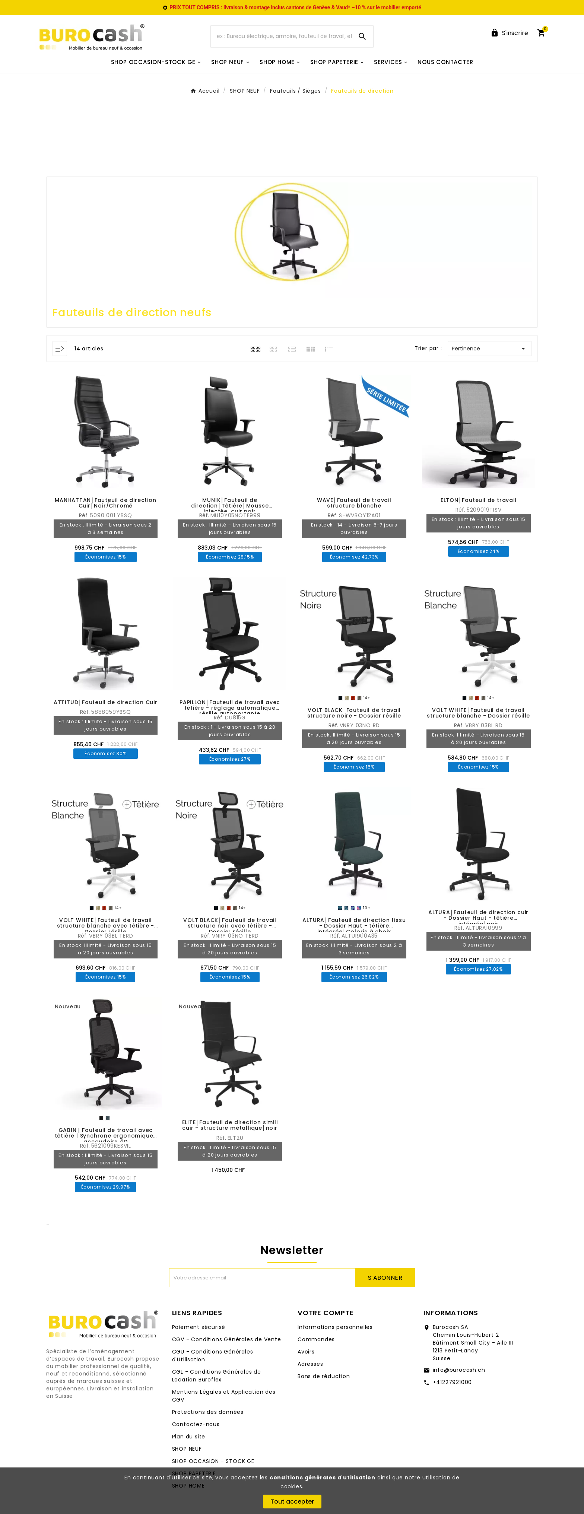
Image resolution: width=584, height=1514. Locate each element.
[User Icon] (509, 33)
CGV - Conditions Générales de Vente (226, 1339)
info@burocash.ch (459, 1370)
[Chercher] (281, 36)
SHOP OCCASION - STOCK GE (213, 1461)
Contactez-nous (196, 1424)
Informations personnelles (335, 1327)
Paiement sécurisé (199, 1327)
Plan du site (189, 1436)
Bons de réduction (324, 1376)
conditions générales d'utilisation (322, 1477)
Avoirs (306, 1351)
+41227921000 (452, 1382)
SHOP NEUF (187, 1449)
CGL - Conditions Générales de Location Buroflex (216, 1375)
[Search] (362, 36)
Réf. (84, 515)
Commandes (316, 1339)
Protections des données (208, 1412)
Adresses (310, 1364)
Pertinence (490, 348)
